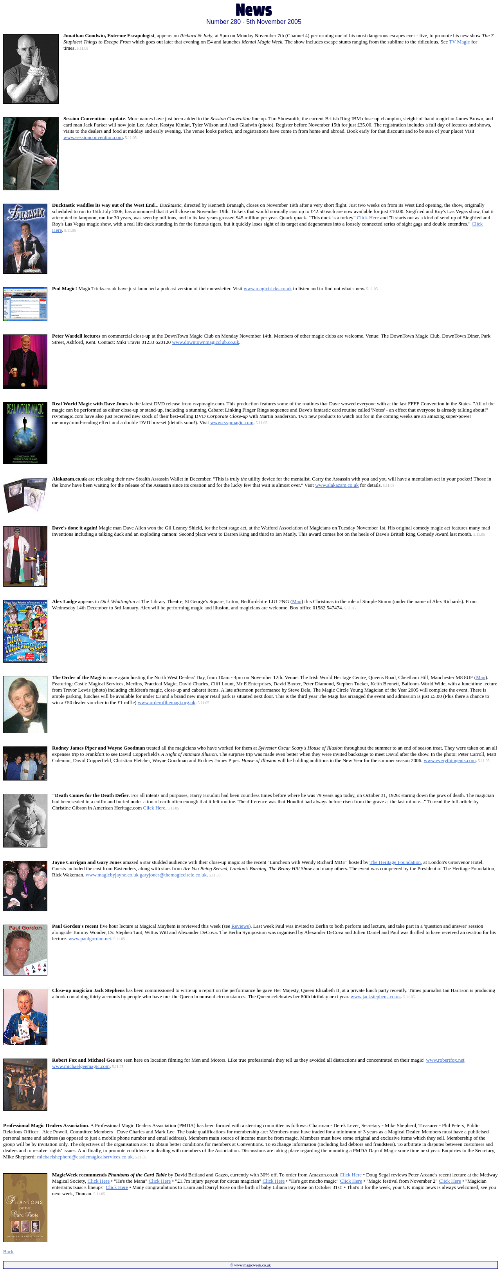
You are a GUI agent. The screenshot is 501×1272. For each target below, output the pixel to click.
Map (296, 601)
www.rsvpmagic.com (231, 422)
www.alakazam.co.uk (337, 485)
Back (8, 1251)
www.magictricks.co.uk (268, 288)
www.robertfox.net (445, 1060)
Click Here (368, 217)
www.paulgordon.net (89, 938)
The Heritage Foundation (395, 862)
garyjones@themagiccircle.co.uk (173, 875)
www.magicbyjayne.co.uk (112, 875)
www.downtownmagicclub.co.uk (205, 342)
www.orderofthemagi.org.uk (166, 702)
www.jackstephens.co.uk (376, 996)
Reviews (240, 926)
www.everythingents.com (450, 760)
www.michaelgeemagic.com (81, 1066)
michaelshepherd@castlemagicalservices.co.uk (85, 1157)
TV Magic (459, 42)
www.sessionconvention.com (93, 137)
